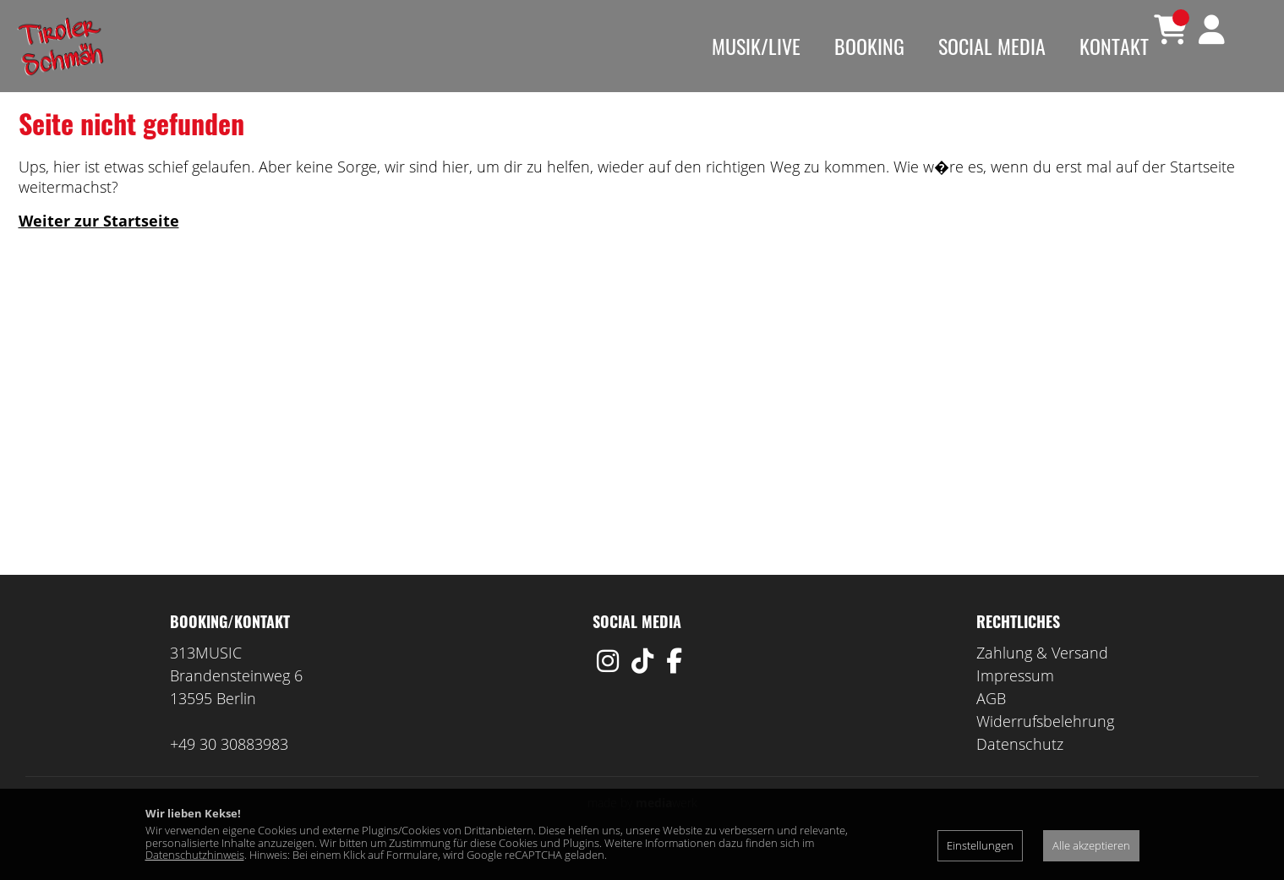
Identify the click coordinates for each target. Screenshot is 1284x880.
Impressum (1015, 701)
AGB (991, 723)
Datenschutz (1019, 769)
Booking (869, 45)
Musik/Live (756, 45)
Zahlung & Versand (1042, 678)
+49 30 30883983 (229, 769)
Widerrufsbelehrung (1045, 746)
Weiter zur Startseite (99, 246)
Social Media (992, 45)
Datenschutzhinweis (194, 854)
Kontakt (1114, 45)
